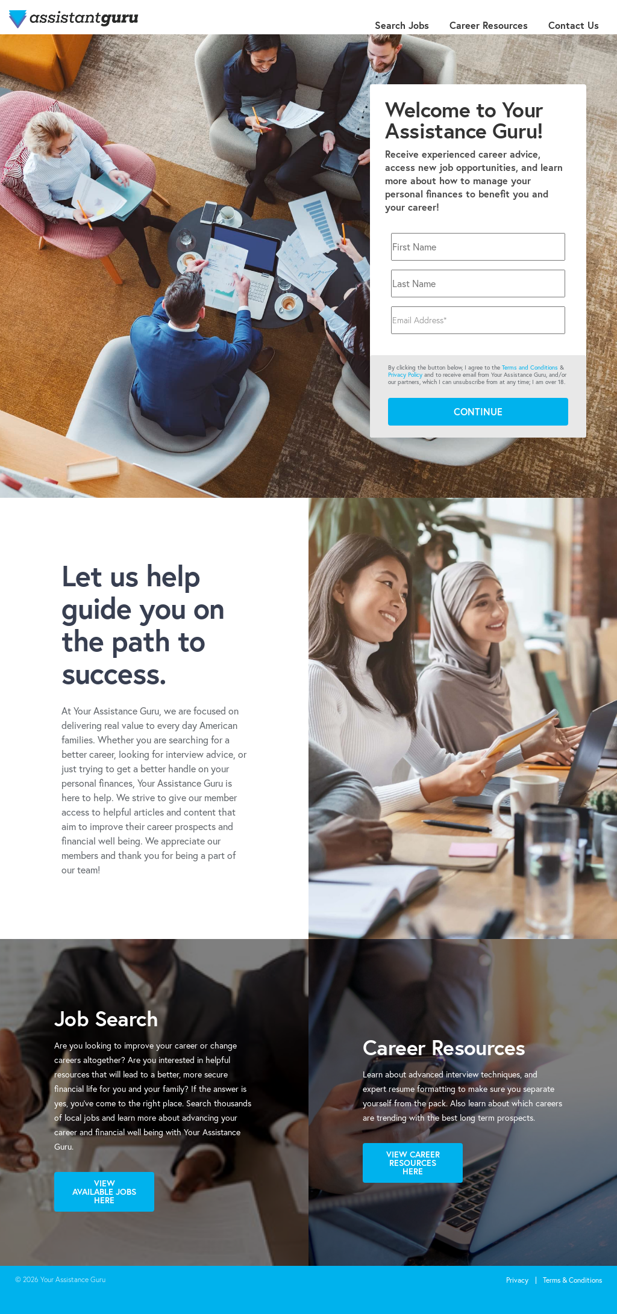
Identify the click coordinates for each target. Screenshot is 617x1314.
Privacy (517, 1280)
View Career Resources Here (413, 1162)
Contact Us (573, 25)
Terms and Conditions (530, 367)
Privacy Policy (405, 375)
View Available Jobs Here (104, 1191)
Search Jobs (402, 25)
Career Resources (488, 25)
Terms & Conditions (572, 1280)
